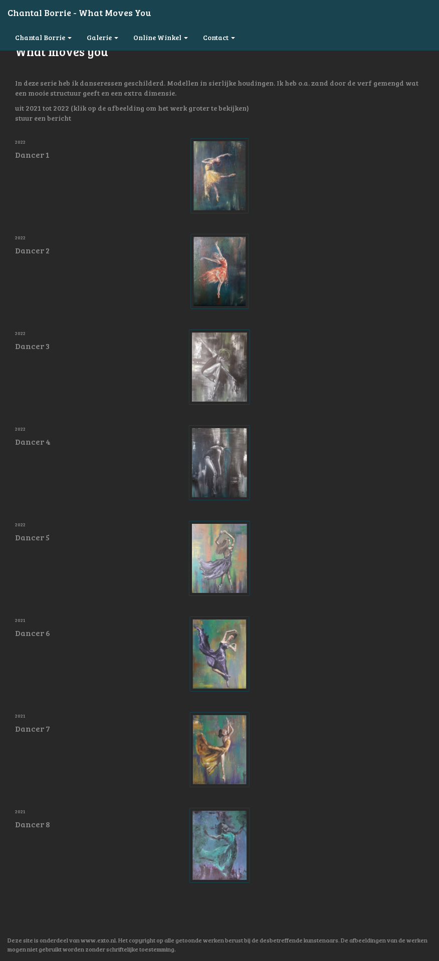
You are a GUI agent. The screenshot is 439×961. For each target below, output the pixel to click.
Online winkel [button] (160, 37)
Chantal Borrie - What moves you (79, 13)
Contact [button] (219, 37)
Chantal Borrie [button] (43, 37)
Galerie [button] (102, 37)
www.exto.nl (98, 940)
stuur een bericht (43, 118)
